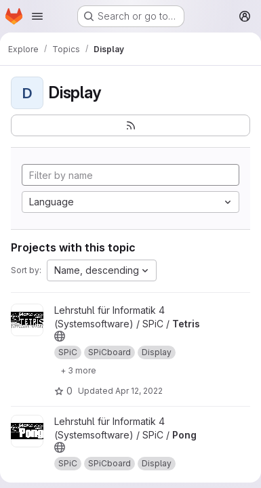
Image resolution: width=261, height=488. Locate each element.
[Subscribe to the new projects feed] (130, 125)
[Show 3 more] (78, 370)
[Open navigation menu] (37, 16)
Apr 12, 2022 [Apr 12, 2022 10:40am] (139, 391)
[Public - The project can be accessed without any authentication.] (59, 336)
